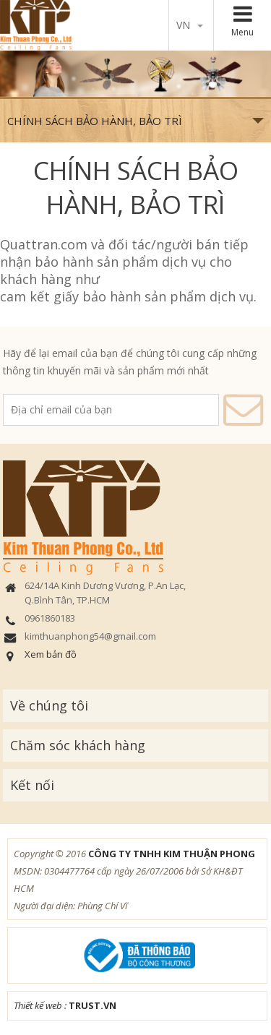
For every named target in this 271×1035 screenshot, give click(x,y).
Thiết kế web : (40, 1005)
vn (189, 25)
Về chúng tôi (49, 705)
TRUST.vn (92, 1005)
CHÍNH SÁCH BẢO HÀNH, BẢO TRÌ (135, 120)
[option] (135, 73)
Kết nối (32, 785)
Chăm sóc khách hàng (77, 745)
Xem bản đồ (51, 654)
